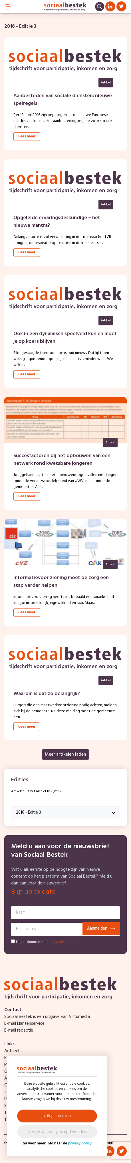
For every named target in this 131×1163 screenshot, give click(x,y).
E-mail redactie (18, 1030)
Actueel (11, 1051)
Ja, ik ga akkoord (57, 1115)
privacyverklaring (64, 942)
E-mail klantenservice (24, 1023)
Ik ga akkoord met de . (48, 942)
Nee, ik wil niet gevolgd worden (57, 1131)
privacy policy (80, 1143)
